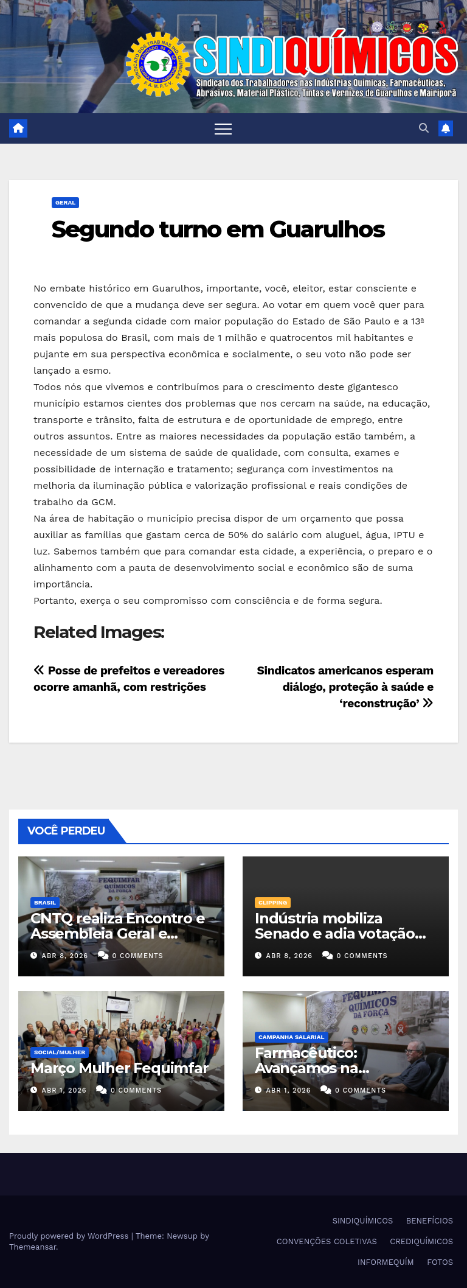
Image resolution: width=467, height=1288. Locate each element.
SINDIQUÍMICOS (363, 1220)
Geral (65, 202)
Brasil (45, 902)
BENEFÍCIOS (429, 1220)
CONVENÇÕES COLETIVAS (327, 1241)
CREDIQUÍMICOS (421, 1241)
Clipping (272, 902)
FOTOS (440, 1262)
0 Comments (138, 956)
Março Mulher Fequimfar (119, 1068)
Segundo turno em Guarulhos (218, 229)
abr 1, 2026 (64, 1090)
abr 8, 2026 (65, 956)
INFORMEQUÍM (386, 1262)
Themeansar (32, 1246)
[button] (424, 128)
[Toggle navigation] (223, 128)
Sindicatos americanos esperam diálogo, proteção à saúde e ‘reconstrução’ (345, 686)
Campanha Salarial (291, 1037)
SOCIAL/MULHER (59, 1052)
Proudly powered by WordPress (70, 1236)
